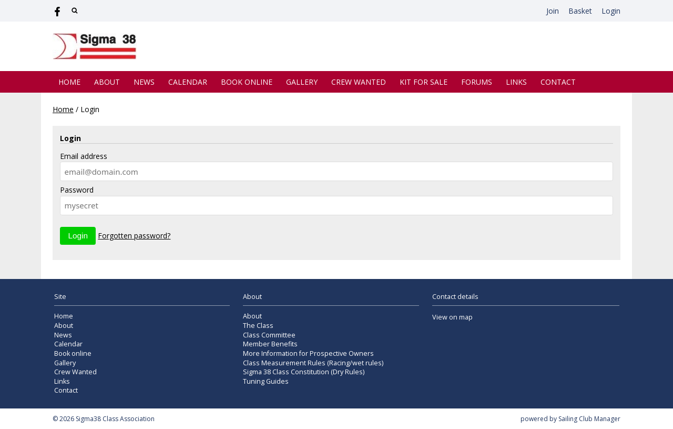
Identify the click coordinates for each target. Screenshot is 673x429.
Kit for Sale (423, 82)
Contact (558, 82)
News (144, 82)
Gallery (302, 82)
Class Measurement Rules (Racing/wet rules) (313, 362)
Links (516, 82)
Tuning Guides (266, 381)
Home (69, 82)
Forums (476, 82)
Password (77, 190)
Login (610, 11)
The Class (258, 325)
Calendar (187, 82)
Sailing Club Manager (589, 418)
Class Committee (269, 335)
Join (552, 11)
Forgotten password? (134, 236)
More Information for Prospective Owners (308, 353)
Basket (580, 11)
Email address (83, 156)
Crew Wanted (358, 82)
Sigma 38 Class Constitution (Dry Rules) (303, 371)
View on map (452, 317)
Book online (246, 82)
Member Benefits (270, 344)
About (107, 82)
